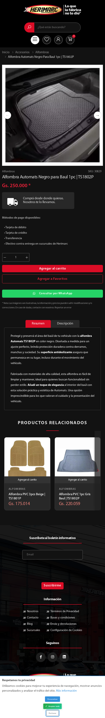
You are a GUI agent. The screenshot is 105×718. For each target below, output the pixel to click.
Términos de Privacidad (64, 611)
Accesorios (22, 52)
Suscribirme (52, 585)
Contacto (32, 617)
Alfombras (42, 52)
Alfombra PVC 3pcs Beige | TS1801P (27, 496)
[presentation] (98, 470)
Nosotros (32, 611)
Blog (30, 624)
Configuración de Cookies (66, 630)
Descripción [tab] (65, 323)
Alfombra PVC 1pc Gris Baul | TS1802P (75, 496)
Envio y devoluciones (63, 624)
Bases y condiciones (62, 617)
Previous (7, 115)
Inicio (5, 52)
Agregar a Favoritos (52, 279)
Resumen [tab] (38, 323)
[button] (70, 40)
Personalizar (52, 699)
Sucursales (33, 630)
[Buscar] (29, 27)
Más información (66, 690)
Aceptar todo (52, 706)
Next (97, 115)
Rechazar (52, 713)
